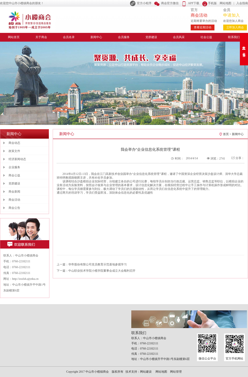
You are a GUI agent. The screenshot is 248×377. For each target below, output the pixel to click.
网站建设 (146, 371)
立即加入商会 (235, 27)
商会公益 (14, 175)
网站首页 (14, 37)
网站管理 (176, 371)
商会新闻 (14, 191)
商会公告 (14, 207)
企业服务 (14, 167)
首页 (226, 134)
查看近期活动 (202, 27)
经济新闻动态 (17, 159)
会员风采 (179, 37)
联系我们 (234, 37)
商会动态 (14, 142)
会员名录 (69, 37)
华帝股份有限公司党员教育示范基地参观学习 (97, 264)
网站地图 (225, 3)
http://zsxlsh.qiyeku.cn (25, 278)
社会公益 (206, 37)
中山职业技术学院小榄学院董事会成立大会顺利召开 (101, 270)
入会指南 (242, 3)
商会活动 (14, 199)
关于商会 (41, 37)
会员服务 (124, 37)
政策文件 (14, 151)
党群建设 (151, 37)
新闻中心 (96, 37)
